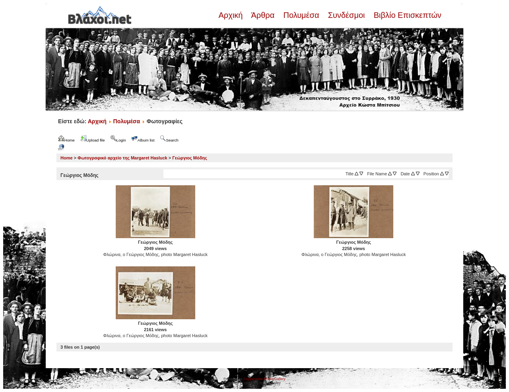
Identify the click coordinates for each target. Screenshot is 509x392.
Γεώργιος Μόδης (189, 157)
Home (66, 157)
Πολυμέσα (301, 15)
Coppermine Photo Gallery (264, 379)
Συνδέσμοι (346, 15)
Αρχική (231, 15)
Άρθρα (263, 15)
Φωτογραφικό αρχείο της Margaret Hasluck (122, 157)
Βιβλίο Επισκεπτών (406, 15)
